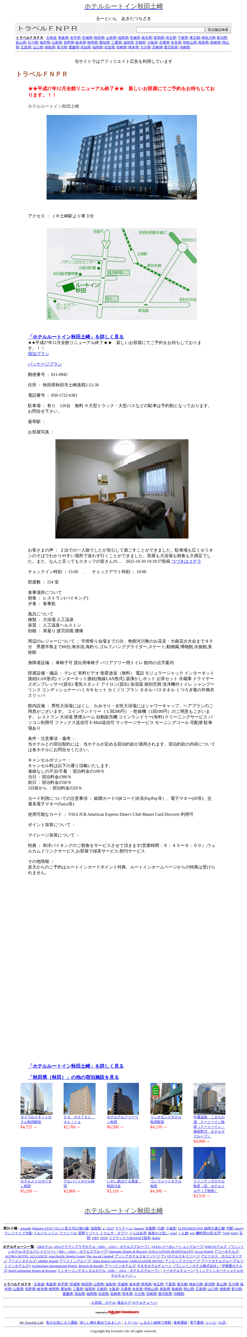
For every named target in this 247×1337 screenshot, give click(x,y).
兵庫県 (164, 42)
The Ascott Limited (99, 1256)
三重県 (116, 42)
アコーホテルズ (226, 1251)
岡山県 (189, 1289)
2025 (109, 1228)
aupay (239, 1228)
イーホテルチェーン (178, 1271)
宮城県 (87, 38)
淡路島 (95, 1228)
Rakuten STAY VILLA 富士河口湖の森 (60, 1228)
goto (173, 1233)
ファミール (68, 1233)
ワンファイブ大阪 (18, 1233)
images (139, 1228)
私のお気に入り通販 (61, 1322)
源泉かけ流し (158, 1233)
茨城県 (135, 38)
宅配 (229, 1228)
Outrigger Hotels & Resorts (128, 1251)
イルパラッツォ (46, 1233)
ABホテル (44, 1247)
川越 (160, 1228)
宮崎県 (157, 47)
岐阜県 (81, 42)
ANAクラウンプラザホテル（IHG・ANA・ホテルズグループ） (102, 1247)
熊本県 (133, 47)
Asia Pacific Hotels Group (66, 1256)
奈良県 (176, 42)
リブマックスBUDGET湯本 (129, 1238)
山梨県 (57, 42)
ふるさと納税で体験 (155, 1322)
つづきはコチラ (186, 561)
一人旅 (183, 1233)
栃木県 (147, 38)
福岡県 (97, 47)
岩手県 (75, 38)
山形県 (111, 38)
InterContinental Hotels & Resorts (32, 1271)
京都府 (140, 42)
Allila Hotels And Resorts (110, 1261)
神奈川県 (208, 38)
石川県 (33, 42)
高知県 (85, 47)
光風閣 (150, 1228)
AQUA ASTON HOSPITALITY (170, 1251)
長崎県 (121, 47)
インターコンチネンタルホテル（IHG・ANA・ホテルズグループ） (109, 1271)
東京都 (195, 38)
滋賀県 (128, 42)
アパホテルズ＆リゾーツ (180, 1256)
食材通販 (180, 1322)
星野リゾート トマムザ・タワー (102, 1233)
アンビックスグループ (182, 1261)
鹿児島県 (171, 47)
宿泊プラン (38, 353)
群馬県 (159, 38)
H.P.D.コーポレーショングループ (178, 1247)
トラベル (131, 1322)
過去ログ (124, 1303)
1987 (95, 1238)
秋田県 (99, 38)
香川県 (62, 47)
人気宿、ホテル (103, 1303)
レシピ (211, 1322)
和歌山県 (190, 42)
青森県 (63, 38)
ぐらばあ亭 (137, 1233)
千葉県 (183, 38)
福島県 (123, 38)
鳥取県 (203, 42)
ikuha (156, 1238)
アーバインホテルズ (119, 1266)
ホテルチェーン (144, 1303)
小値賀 (171, 1228)
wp (192, 1233)
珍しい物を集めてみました (100, 1322)
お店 (222, 1322)
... (134, 1275)
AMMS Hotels (47, 1261)
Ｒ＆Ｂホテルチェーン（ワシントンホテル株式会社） (178, 1266)
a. (103, 1228)
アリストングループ (74, 1261)
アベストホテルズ (22, 1261)
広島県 (26, 47)
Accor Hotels (204, 1251)
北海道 (51, 38)
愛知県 (104, 42)
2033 (103, 1238)
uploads (25, 1228)
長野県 (69, 42)
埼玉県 (171, 38)
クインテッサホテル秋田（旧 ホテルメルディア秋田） (209, 1186)
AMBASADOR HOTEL (146, 1261)
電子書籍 (197, 1322)
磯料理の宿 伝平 (208, 1233)
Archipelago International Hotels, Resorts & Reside (67, 1266)
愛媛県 (74, 47)
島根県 (215, 42)
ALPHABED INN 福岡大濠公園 (201, 1228)
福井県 (45, 42)
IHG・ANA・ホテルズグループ (83, 1251)
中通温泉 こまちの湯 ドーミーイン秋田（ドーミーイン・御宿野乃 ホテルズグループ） (209, 1126)
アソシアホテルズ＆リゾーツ (137, 1256)
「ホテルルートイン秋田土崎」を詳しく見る (76, 337)
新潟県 (222, 38)
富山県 (21, 42)
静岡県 (92, 42)
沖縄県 (184, 47)
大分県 (145, 47)
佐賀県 (109, 47)
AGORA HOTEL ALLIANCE (26, 1256)
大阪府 (152, 42)
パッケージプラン (45, 364)
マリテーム (123, 1228)
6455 (234, 1233)
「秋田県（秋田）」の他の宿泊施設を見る (73, 1077)
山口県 (38, 47)
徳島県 (50, 47)
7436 (225, 1233)
